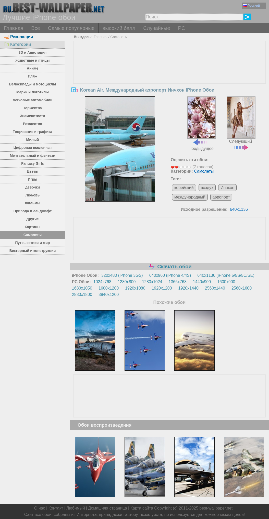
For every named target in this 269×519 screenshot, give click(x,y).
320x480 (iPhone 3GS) (122, 275)
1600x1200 (109, 288)
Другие (32, 219)
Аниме (32, 68)
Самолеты (32, 235)
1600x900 (226, 282)
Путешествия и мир (32, 243)
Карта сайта (141, 508)
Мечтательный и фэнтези (32, 155)
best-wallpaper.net (216, 508)
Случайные (156, 28)
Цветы (32, 171)
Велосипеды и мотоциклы (32, 84)
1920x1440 (188, 288)
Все (35, 28)
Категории (17, 44)
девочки (32, 187)
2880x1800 (82, 294)
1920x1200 (162, 288)
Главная (13, 28)
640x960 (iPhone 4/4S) (170, 275)
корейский (184, 187)
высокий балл (119, 28)
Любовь (32, 195)
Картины (32, 227)
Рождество (32, 124)
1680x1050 (82, 288)
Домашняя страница (107, 508)
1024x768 (102, 282)
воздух (207, 187)
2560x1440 (215, 288)
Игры (32, 179)
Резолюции (18, 37)
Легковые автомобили (33, 100)
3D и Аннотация (33, 52)
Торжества (32, 108)
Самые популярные (71, 28)
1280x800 (127, 282)
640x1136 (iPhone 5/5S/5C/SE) (225, 275)
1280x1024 (152, 282)
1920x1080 (135, 288)
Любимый (75, 508)
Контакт (55, 508)
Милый (32, 140)
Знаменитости (32, 116)
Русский (251, 5)
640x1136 (239, 209)
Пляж (32, 76)
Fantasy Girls (32, 163)
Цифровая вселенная (33, 148)
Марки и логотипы (32, 92)
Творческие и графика (32, 132)
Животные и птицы (33, 60)
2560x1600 (241, 288)
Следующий (241, 122)
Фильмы (32, 203)
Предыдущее (201, 123)
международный (189, 197)
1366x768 (178, 282)
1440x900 (202, 282)
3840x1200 (109, 294)
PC (181, 28)
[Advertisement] (170, 79)
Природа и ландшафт (33, 211)
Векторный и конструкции (32, 251)
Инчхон (227, 187)
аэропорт (221, 197)
